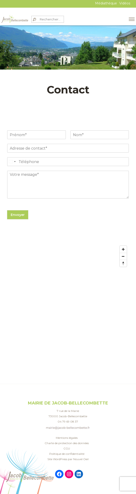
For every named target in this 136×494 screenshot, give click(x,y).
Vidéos (124, 3)
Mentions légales (67, 437)
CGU (66, 448)
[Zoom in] (123, 249)
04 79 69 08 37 (68, 421)
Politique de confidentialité (66, 454)
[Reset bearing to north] (123, 263)
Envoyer (18, 215)
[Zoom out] (123, 256)
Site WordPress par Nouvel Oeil (68, 459)
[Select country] (12, 161)
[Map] (68, 290)
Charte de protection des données (67, 443)
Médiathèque (106, 3)
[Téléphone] (68, 161)
